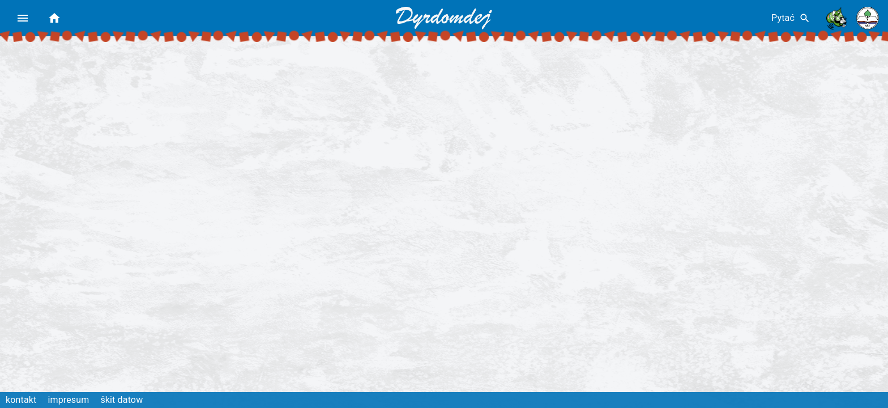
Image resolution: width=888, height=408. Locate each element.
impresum (68, 399)
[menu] (22, 18)
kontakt (21, 399)
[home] (54, 18)
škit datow (121, 399)
